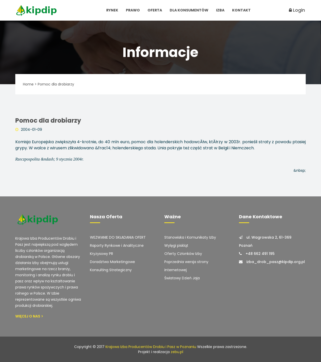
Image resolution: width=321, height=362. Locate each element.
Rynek (112, 10)
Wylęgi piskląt (176, 245)
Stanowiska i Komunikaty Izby (190, 237)
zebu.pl (177, 351)
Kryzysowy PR (101, 253)
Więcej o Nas (29, 316)
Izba (220, 10)
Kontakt (241, 10)
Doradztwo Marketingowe (112, 261)
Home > (30, 84)
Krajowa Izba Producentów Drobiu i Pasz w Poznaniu (150, 346)
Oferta (155, 10)
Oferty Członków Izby (183, 253)
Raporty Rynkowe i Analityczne (117, 245)
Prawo (133, 10)
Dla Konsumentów (189, 10)
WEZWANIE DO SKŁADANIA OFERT (118, 237)
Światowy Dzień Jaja (182, 278)
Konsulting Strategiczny (111, 269)
